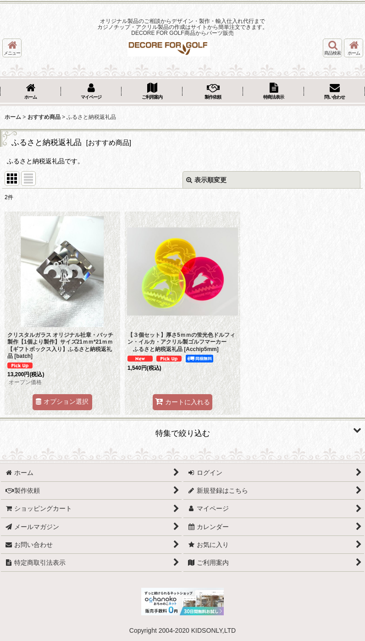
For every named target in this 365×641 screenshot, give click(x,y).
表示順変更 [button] (206, 180)
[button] (12, 48)
